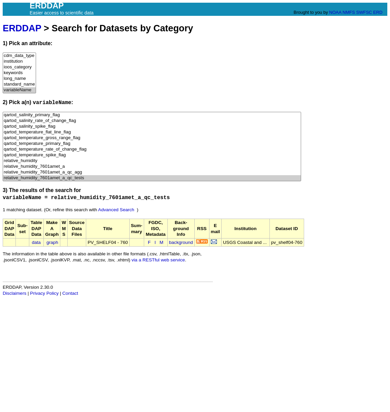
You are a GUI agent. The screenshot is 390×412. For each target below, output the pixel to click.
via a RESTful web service (158, 259)
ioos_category (19, 67)
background (181, 242)
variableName (19, 90)
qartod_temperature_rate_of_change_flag (152, 149)
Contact (70, 293)
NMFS (349, 12)
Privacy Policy (44, 293)
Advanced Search (116, 209)
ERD (377, 12)
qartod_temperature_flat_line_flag (152, 132)
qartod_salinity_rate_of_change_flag (152, 121)
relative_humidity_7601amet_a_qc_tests (152, 178)
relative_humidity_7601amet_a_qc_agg (152, 172)
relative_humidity (152, 161)
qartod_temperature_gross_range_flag (152, 138)
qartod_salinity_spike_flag (152, 126)
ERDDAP (22, 28)
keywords (19, 73)
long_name (19, 79)
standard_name (19, 84)
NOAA (335, 12)
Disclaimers (14, 293)
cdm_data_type (19, 56)
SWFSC (364, 12)
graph (52, 242)
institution (19, 61)
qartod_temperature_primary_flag (152, 144)
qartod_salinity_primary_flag (152, 115)
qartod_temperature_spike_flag (152, 155)
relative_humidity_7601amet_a (152, 166)
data (36, 242)
